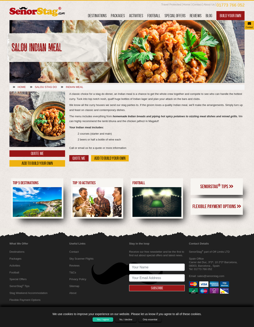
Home (186, 4)
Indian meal (74, 87)
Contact (197, 4)
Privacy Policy (77, 279)
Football (153, 15)
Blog (209, 15)
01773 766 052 (231, 5)
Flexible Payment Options (216, 206)
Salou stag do (46, 87)
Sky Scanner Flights (81, 258)
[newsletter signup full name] (157, 267)
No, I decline (125, 319)
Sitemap (74, 286)
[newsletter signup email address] (157, 278)
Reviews (196, 15)
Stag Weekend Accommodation (28, 293)
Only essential (150, 319)
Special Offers (175, 15)
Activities (136, 15)
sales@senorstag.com (210, 276)
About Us (209, 4)
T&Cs (72, 272)
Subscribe (157, 288)
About (72, 293)
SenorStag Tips (216, 186)
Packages (118, 15)
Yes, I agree (103, 319)
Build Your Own (230, 15)
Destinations (97, 15)
